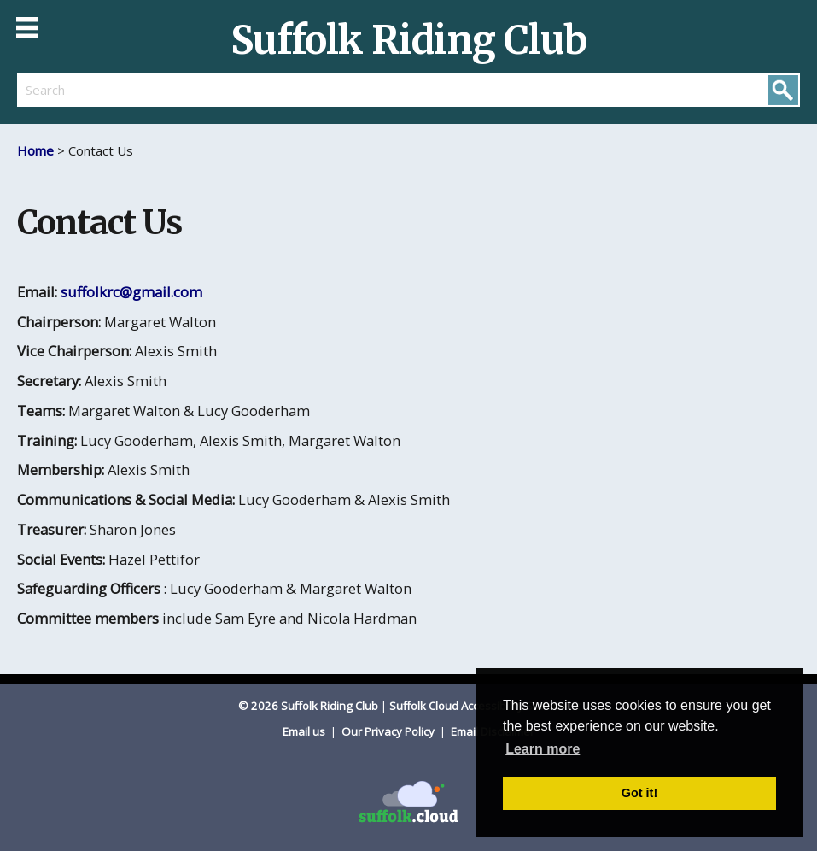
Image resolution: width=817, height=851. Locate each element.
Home (35, 150)
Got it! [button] (639, 793)
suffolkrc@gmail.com (131, 292)
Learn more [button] (542, 749)
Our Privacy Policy (389, 731)
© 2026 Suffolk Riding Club (308, 705)
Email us (305, 731)
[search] (213, 89)
